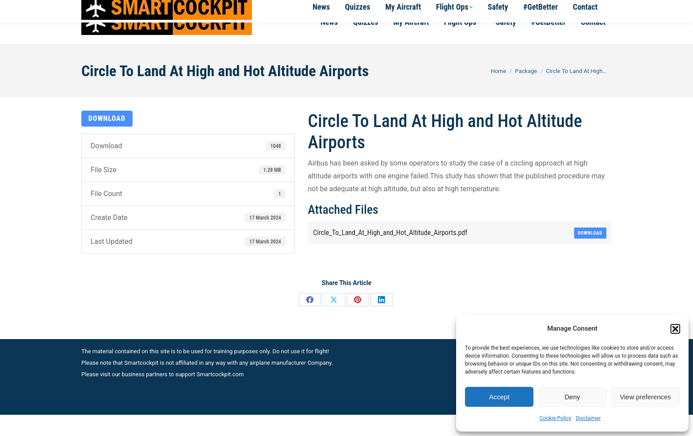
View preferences (645, 397)
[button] (675, 328)
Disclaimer (588, 418)
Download (107, 139)
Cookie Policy (555, 418)
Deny (572, 397)
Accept (499, 397)
